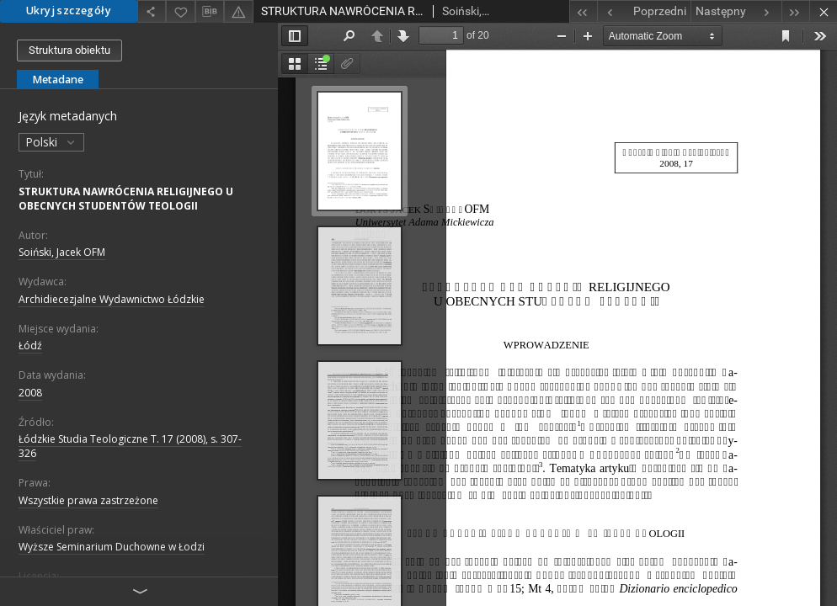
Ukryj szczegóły (68, 10)
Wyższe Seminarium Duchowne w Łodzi (112, 547)
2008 (30, 392)
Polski (51, 142)
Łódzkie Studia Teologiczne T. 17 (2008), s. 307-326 (130, 446)
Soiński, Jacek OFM (62, 252)
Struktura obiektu (69, 50)
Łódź (30, 345)
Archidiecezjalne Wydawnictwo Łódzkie (112, 299)
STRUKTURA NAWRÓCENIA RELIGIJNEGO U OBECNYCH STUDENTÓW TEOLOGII (126, 198)
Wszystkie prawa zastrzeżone (88, 500)
